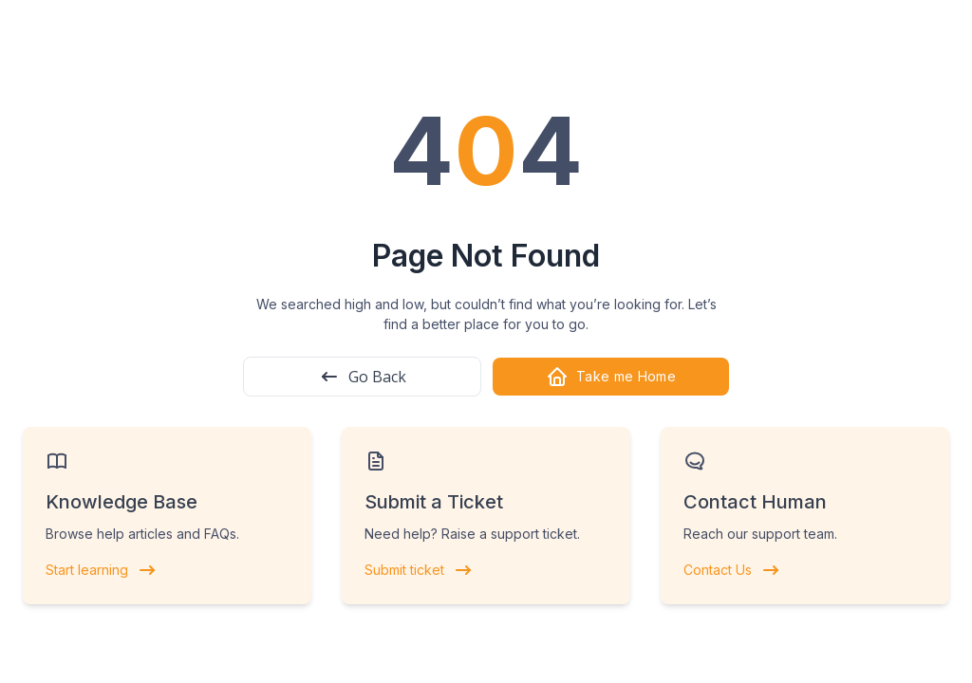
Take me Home (611, 376)
